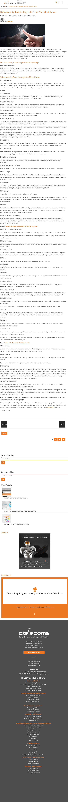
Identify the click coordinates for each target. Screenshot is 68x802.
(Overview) (37, 772)
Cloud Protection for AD (33, 763)
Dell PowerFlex (33, 736)
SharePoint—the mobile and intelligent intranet (15, 498)
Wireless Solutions (33, 697)
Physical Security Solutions (33, 686)
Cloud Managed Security (33, 711)
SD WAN (33, 703)
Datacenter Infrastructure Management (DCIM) (33, 685)
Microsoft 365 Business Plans (33, 716)
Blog (7, 6)
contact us (50, 407)
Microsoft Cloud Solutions (33, 714)
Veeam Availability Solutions (33, 727)
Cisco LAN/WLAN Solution (33, 695)
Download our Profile (34, 652)
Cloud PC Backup (33, 759)
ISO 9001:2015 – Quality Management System (34, 671)
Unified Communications (33, 699)
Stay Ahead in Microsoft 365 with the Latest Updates (17, 524)
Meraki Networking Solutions (33, 706)
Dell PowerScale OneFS (33, 734)
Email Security (33, 749)
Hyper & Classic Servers (33, 731)
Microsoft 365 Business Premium (33, 718)
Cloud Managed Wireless (33, 708)
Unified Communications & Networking (33, 693)
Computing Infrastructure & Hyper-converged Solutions (33, 723)
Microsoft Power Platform (33, 766)
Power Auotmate (33, 768)
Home (3, 6)
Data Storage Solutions (33, 733)
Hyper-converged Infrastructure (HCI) (33, 725)
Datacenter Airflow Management (33, 690)
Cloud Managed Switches (33, 709)
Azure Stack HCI (33, 740)
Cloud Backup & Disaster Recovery (33, 757)
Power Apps (30, 772)
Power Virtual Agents (33, 770)
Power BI (33, 774)
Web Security (33, 751)
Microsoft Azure (33, 720)
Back (4, 433)
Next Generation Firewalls (33, 745)
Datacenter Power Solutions (33, 688)
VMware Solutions (33, 729)
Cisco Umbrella (33, 753)
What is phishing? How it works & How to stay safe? (21, 226)
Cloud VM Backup (33, 761)
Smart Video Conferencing (33, 701)
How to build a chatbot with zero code (17, 343)
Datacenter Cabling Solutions (33, 683)
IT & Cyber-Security (33, 743)
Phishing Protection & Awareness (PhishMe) (33, 755)
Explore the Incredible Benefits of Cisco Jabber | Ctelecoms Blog (20, 511)
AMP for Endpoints (33, 747)
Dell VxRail (33, 738)
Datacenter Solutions (33, 681)
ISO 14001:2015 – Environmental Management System (34, 674)
